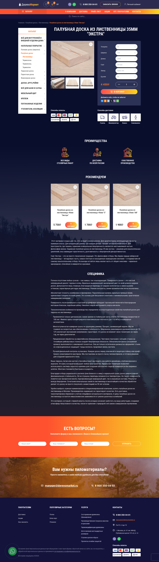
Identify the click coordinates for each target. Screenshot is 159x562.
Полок (52, 514)
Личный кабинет (134, 4)
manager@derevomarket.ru (59, 485)
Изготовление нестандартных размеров (92, 532)
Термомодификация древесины (92, 527)
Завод (103, 71)
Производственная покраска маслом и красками (94, 522)
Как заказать (23, 522)
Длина (103, 59)
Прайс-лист (96, 12)
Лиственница (27, 57)
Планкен (53, 522)
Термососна (27, 60)
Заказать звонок (110, 4)
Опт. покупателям (121, 12)
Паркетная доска (27, 74)
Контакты (136, 12)
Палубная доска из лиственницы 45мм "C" (96, 211)
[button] (53, 83)
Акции (107, 12)
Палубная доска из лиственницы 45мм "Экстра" (65, 212)
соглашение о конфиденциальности (67, 551)
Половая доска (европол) (30, 50)
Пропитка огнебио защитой (91, 541)
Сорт (102, 65)
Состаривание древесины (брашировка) (90, 516)
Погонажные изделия (33, 104)
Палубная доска (27, 53)
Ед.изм (103, 77)
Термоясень (27, 64)
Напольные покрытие (33, 46)
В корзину (71, 225)
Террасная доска (27, 71)
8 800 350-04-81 (90, 4)
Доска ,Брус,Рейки (33, 83)
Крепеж (33, 98)
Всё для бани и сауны (33, 88)
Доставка (83, 12)
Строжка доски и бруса (89, 537)
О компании (70, 12)
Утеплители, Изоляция (33, 109)
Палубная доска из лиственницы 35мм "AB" (127, 211)
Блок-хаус (53, 518)
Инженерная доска (28, 78)
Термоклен (27, 67)
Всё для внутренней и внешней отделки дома (33, 39)
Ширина (104, 53)
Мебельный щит (33, 93)
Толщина (104, 47)
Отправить (126, 444)
